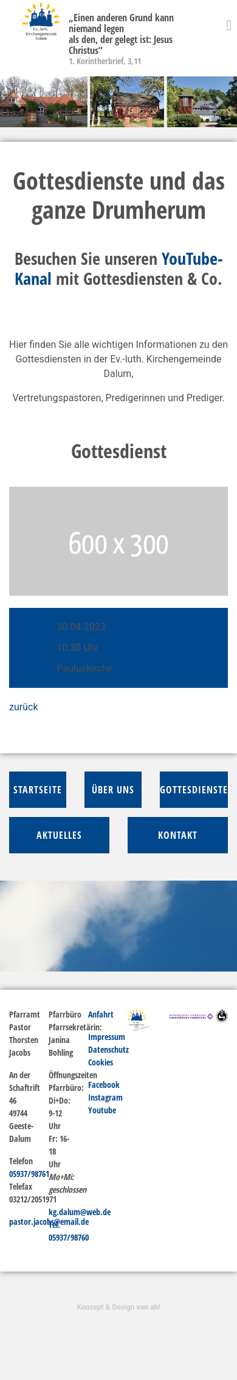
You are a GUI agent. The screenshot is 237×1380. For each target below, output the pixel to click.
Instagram (105, 1097)
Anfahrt (101, 1014)
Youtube (102, 1110)
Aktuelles (59, 835)
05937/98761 (29, 1173)
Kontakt (177, 835)
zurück (23, 707)
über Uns (113, 789)
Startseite (37, 789)
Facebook (104, 1084)
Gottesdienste (194, 789)
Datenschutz (108, 1049)
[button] (18, 101)
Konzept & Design (118, 1307)
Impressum (106, 1036)
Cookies (100, 1062)
